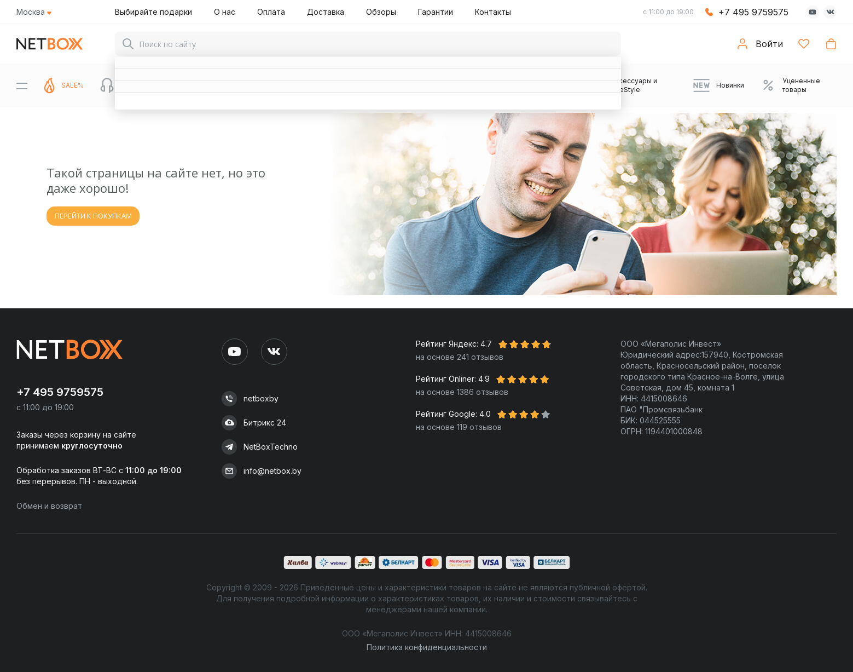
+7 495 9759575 (753, 12)
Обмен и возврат (49, 505)
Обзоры (381, 11)
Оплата (271, 11)
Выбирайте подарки (153, 11)
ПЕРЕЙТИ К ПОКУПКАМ (93, 216)
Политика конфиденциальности (427, 647)
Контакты (493, 11)
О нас (224, 11)
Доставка (325, 11)
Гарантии (435, 11)
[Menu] (21, 85)
